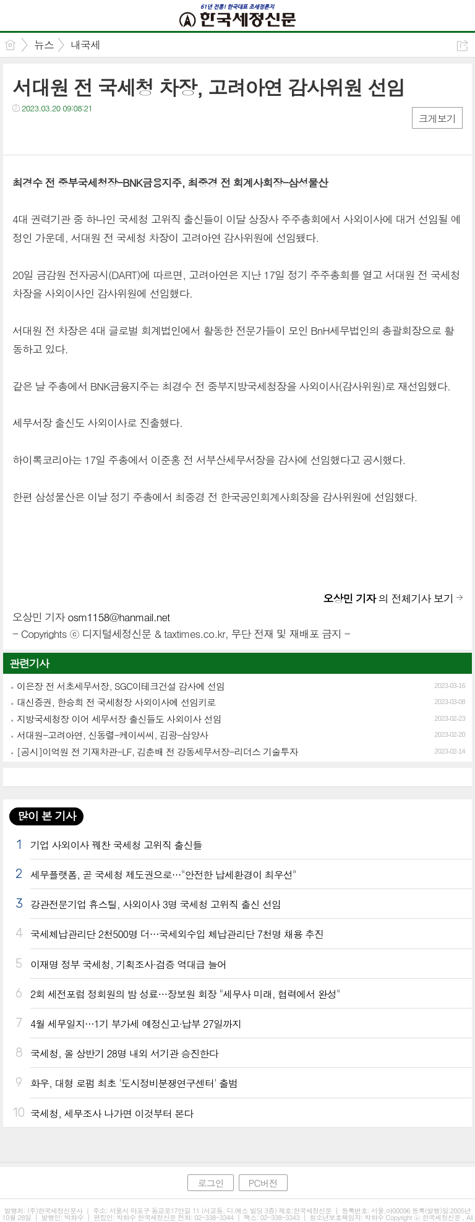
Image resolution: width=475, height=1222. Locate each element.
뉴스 (44, 44)
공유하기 (462, 45)
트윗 (48, 133)
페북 (23, 133)
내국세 (85, 44)
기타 (97, 133)
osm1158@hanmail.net (118, 616)
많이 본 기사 (46, 816)
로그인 (210, 1182)
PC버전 (263, 1182)
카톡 (72, 133)
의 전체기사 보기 (388, 598)
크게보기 (437, 118)
